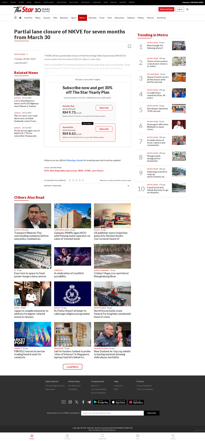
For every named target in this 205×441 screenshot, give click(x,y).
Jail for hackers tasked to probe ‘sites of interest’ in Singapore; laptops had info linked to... (72, 354)
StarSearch (85, 2)
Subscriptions (166, 9)
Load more (72, 366)
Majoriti (37, 2)
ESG (55, 17)
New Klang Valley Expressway (63, 171)
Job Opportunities (98, 389)
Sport (74, 17)
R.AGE (21, 2)
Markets (18, 348)
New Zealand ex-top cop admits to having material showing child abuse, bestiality (112, 354)
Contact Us (118, 386)
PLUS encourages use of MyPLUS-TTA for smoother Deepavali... (27, 133)
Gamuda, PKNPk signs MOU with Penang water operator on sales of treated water (72, 235)
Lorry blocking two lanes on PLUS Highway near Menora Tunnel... (26, 103)
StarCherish (61, 2)
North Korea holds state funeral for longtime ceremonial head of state (112, 313)
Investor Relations (98, 393)
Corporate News (61, 230)
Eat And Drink (153, 74)
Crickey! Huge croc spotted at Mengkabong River (111, 275)
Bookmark (102, 436)
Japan (16, 308)
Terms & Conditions (145, 389)
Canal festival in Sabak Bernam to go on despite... (157, 190)
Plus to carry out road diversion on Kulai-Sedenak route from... (25, 118)
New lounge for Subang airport (155, 46)
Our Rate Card (74, 386)
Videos (141, 17)
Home (32, 436)
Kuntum (113, 2)
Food (101, 17)
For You (67, 436)
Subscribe (104, 108)
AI (15, 270)
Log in (97, 79)
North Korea (100, 308)
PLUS (46, 171)
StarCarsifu (73, 2)
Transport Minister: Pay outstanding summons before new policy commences (31, 235)
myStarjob (97, 2)
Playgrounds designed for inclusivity (154, 158)
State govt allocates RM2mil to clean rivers (157, 127)
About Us (95, 386)
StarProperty (48, 2)
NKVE (80, 171)
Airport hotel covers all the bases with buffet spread (158, 79)
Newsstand (50, 389)
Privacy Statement (144, 386)
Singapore (58, 348)
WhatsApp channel (75, 160)
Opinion (131, 17)
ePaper (5, 2)
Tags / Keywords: (53, 168)
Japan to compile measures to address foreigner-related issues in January (31, 313)
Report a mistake (52, 186)
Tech (109, 17)
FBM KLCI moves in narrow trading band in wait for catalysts (29, 354)
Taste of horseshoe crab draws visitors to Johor (157, 63)
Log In (179, 9)
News (38, 17)
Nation (17, 98)
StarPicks (161, 17)
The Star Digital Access (55, 386)
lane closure (97, 171)
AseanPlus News (101, 348)
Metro (82, 17)
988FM (131, 2)
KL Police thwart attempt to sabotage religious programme (72, 312)
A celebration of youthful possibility (69, 275)
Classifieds (72, 389)
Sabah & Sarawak (101, 270)
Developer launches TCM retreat (157, 109)
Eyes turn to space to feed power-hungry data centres (30, 275)
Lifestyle (92, 17)
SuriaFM (122, 2)
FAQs (116, 389)
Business (64, 17)
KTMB (87, 171)
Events (13, 2)
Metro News (20, 54)
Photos (150, 17)
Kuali (105, 2)
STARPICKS (58, 270)
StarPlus (28, 17)
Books (97, 230)
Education (119, 17)
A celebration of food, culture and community (156, 142)
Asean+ (47, 17)
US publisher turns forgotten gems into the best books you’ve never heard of (110, 235)
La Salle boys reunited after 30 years (156, 95)
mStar (29, 2)
